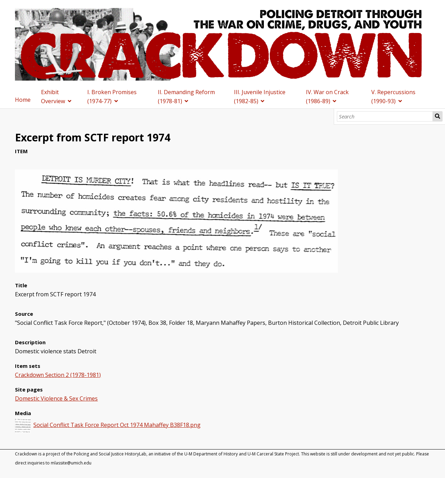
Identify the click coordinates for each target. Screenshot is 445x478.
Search (437, 116)
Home (23, 100)
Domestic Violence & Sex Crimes (56, 398)
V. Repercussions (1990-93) (393, 96)
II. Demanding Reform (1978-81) (186, 96)
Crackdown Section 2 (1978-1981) (58, 375)
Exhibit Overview (53, 96)
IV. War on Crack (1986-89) (327, 96)
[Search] (385, 116)
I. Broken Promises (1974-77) (112, 96)
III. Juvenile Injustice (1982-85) (259, 96)
